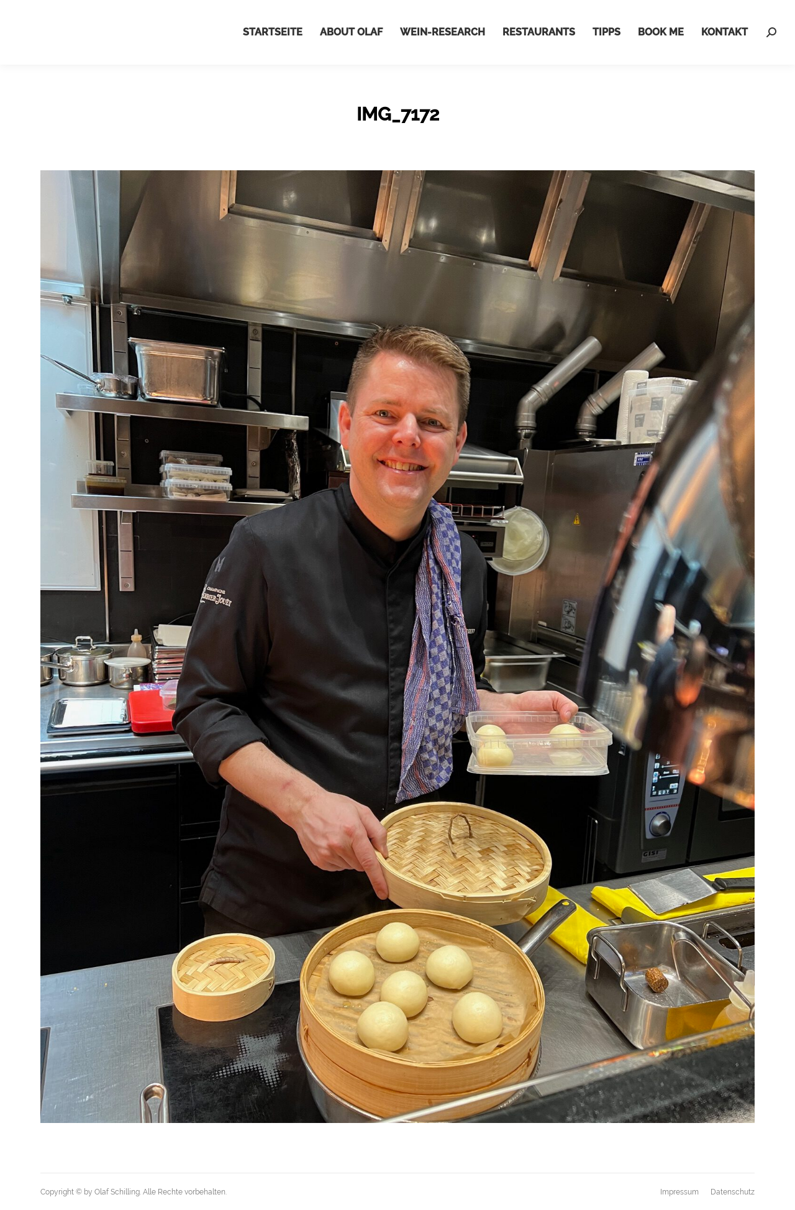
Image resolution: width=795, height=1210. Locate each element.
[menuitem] (272, 32)
